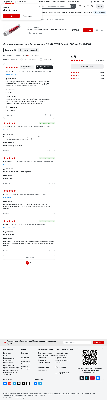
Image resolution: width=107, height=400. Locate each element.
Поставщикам (25, 361)
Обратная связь (61, 357)
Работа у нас (60, 367)
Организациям (26, 364)
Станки (64, 12)
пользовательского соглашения (63, 393)
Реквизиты (7, 353)
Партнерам (24, 366)
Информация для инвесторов (9, 359)
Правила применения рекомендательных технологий (10, 372)
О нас (5, 355)
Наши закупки (25, 369)
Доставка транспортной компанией (46, 356)
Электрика (43, 12)
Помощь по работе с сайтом (62, 361)
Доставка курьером (45, 353)
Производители (8, 365)
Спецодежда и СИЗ (75, 12)
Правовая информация (11, 368)
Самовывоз (42, 360)
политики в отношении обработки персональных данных (35, 393)
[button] (10, 50)
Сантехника (88, 12)
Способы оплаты (44, 363)
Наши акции (25, 353)
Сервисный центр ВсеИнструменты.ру (62, 354)
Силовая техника (55, 12)
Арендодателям (62, 373)
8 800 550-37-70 (98, 2)
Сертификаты (8, 363)
